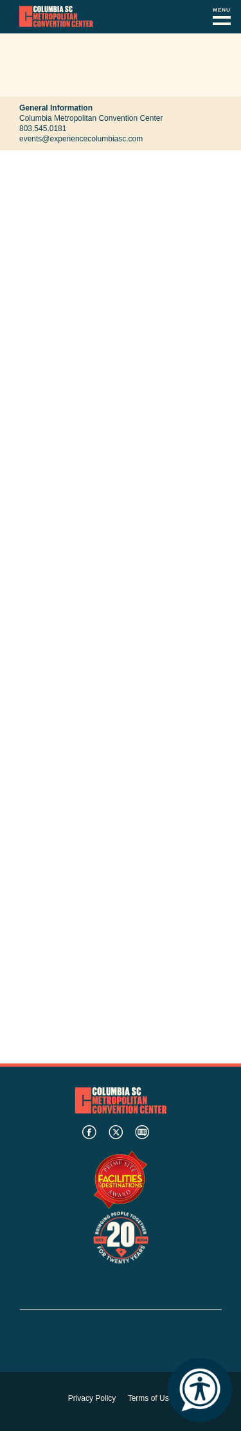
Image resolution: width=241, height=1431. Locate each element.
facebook (89, 1132)
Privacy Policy (92, 1398)
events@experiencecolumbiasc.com (81, 138)
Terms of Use (151, 1398)
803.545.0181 (42, 128)
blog (142, 1132)
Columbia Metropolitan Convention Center (56, 16)
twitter (116, 1132)
